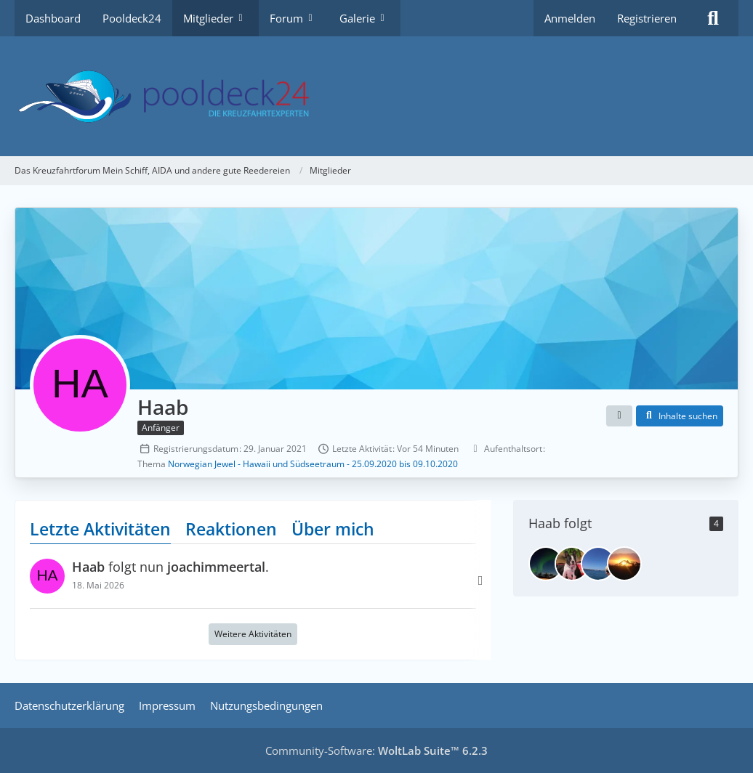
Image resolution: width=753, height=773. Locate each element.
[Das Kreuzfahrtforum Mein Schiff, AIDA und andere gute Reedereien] (376, 96)
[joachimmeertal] (545, 563)
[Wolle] (572, 563)
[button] (619, 416)
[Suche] (713, 18)
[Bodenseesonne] (598, 563)
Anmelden (569, 18)
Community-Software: (376, 750)
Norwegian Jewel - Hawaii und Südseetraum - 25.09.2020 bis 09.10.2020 (313, 464)
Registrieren (647, 18)
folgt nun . (170, 567)
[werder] (624, 563)
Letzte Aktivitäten (100, 529)
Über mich (332, 529)
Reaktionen (231, 529)
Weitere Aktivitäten (252, 634)
